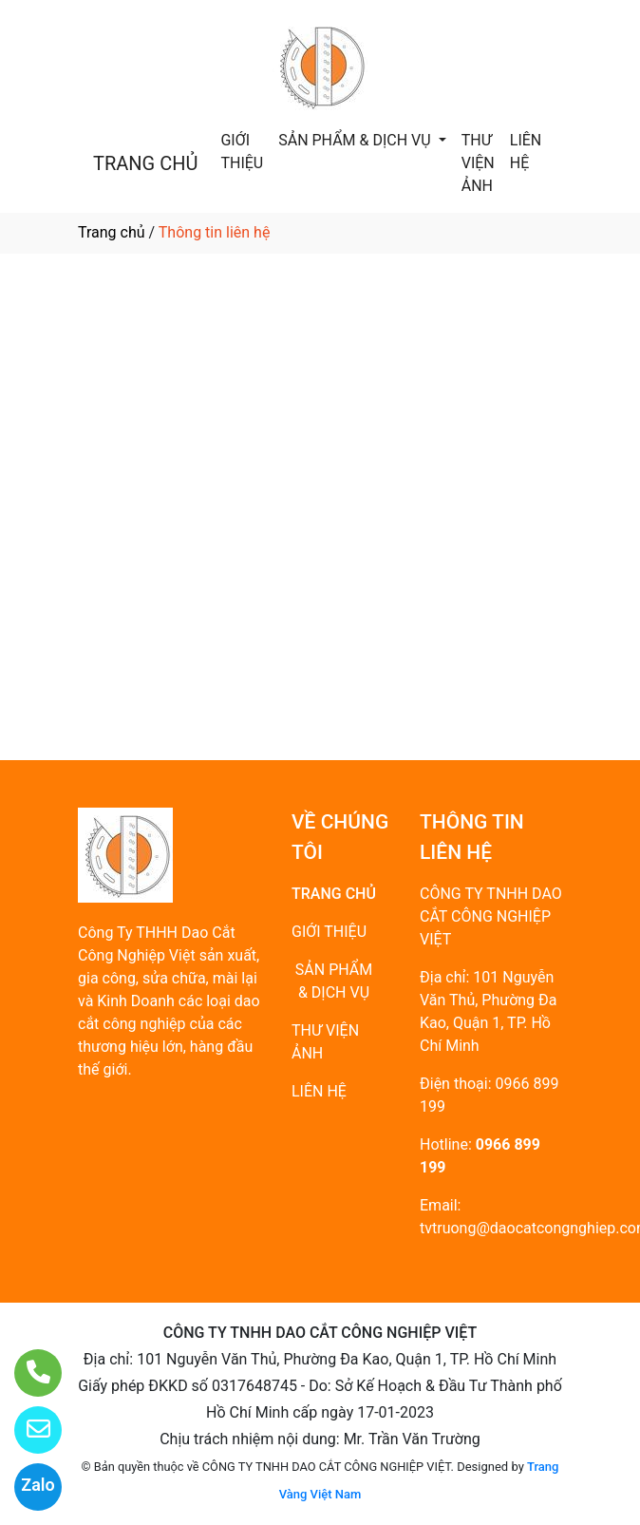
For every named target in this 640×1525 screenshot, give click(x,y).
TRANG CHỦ (145, 163)
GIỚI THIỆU (241, 151)
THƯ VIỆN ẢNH (478, 163)
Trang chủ (111, 232)
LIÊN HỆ (525, 151)
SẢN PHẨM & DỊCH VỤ (356, 140)
